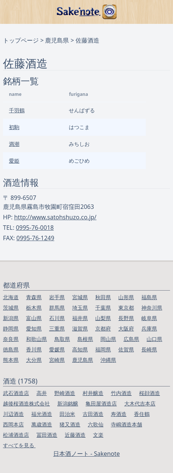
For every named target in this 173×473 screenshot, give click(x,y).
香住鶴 (142, 413)
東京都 (126, 307)
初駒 (14, 127)
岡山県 (108, 338)
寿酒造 (118, 413)
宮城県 (80, 297)
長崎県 (149, 349)
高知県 (80, 349)
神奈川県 (151, 307)
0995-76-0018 (35, 227)
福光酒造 (41, 413)
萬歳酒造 (41, 424)
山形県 (126, 297)
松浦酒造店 (16, 434)
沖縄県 (108, 359)
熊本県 (11, 359)
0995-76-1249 (35, 238)
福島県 (149, 297)
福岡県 (103, 349)
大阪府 (126, 328)
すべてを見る (19, 445)
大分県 (34, 359)
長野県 (126, 318)
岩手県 (57, 297)
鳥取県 (62, 338)
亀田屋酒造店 (101, 403)
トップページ (21, 40)
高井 (41, 393)
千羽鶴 (17, 110)
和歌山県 (36, 338)
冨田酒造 (46, 434)
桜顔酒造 (149, 393)
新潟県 (11, 318)
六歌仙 (95, 424)
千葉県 (103, 307)
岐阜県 (149, 318)
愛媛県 (57, 349)
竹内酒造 (121, 393)
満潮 (14, 143)
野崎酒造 (64, 393)
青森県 (34, 297)
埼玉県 (80, 307)
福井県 (80, 318)
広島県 (131, 338)
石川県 (57, 318)
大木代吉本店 (140, 403)
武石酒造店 (16, 393)
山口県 (154, 338)
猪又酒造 (70, 424)
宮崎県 (57, 359)
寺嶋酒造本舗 (126, 424)
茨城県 (11, 307)
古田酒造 (93, 413)
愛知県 (34, 328)
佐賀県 (126, 349)
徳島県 (11, 349)
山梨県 (103, 318)
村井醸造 (93, 393)
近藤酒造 (75, 434)
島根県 (85, 338)
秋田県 (103, 297)
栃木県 (34, 307)
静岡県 (11, 328)
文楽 (98, 434)
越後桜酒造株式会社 (26, 403)
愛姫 (14, 160)
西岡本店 (13, 424)
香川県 (34, 349)
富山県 (34, 318)
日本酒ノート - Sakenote (86, 453)
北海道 (11, 297)
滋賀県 (80, 328)
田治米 (67, 413)
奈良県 (11, 338)
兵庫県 (149, 328)
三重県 (57, 328)
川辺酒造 (13, 413)
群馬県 (57, 307)
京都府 (103, 328)
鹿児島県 (57, 40)
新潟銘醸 (67, 403)
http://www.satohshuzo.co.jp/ (55, 217)
